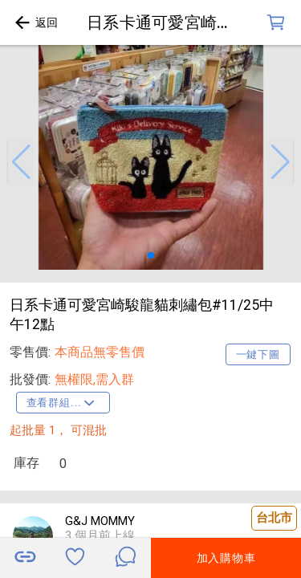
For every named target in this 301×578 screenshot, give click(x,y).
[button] (21, 162)
